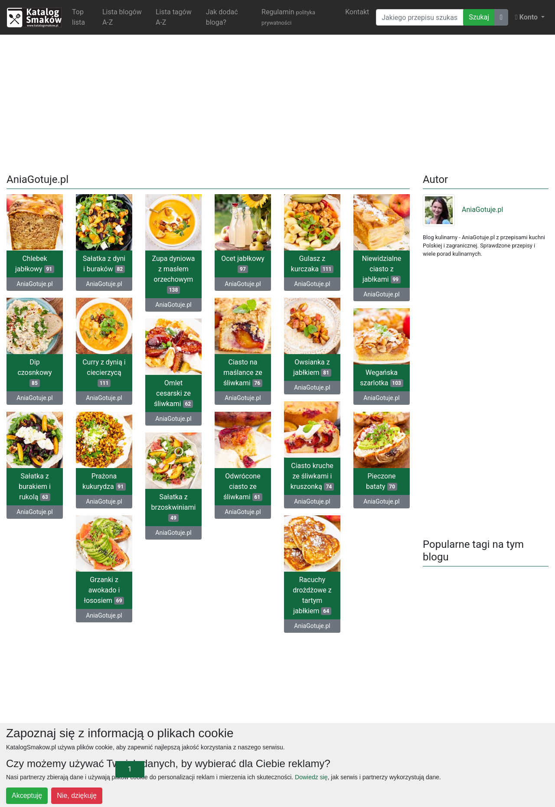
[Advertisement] (277, 102)
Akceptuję (27, 795)
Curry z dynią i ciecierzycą (104, 372)
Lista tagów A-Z (174, 17)
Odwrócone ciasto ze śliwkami (242, 486)
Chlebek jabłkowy (34, 263)
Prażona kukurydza (104, 481)
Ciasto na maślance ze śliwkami (242, 372)
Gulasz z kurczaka (312, 263)
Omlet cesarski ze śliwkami (173, 393)
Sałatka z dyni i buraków (104, 263)
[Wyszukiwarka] (420, 17)
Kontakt (357, 12)
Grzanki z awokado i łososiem (104, 590)
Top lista (78, 17)
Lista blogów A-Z (122, 17)
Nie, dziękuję (77, 795)
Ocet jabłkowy (242, 263)
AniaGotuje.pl (34, 283)
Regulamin (288, 17)
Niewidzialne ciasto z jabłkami (381, 268)
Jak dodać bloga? (222, 17)
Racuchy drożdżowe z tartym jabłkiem (312, 595)
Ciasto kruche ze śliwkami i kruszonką (312, 476)
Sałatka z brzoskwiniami (173, 507)
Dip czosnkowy (34, 372)
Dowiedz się (311, 777)
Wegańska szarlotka (381, 377)
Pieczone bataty (381, 481)
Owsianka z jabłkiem (312, 367)
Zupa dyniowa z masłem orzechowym (173, 274)
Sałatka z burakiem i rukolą (35, 486)
